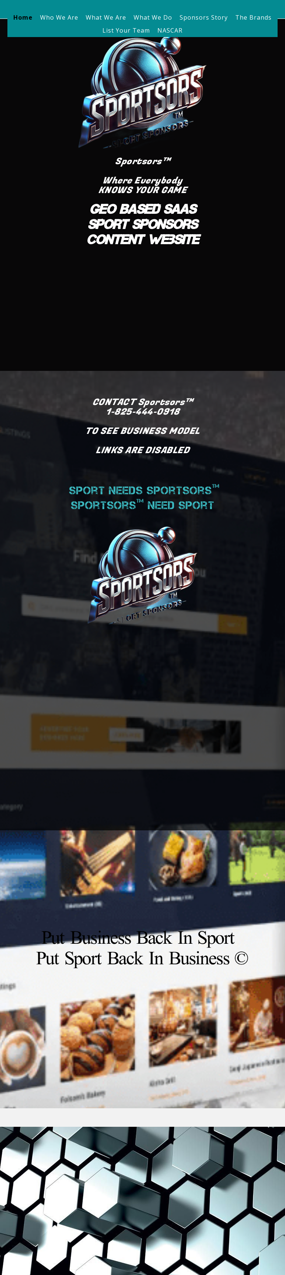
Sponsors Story (204, 17)
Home (23, 17)
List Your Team (126, 30)
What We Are (106, 17)
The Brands (253, 17)
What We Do (153, 17)
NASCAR (170, 30)
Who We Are (59, 17)
